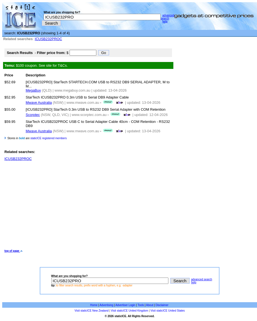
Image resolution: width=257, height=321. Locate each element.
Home (94, 305)
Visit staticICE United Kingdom (129, 310)
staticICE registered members (48, 138)
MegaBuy (33, 90)
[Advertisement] (87, 205)
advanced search (167, 17)
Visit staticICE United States (167, 310)
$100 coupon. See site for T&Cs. (36, 65)
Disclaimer (161, 305)
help (165, 21)
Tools (140, 305)
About (149, 305)
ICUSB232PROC (48, 39)
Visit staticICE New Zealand (91, 310)
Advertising (106, 305)
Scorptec (33, 115)
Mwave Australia (39, 102)
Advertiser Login (125, 305)
